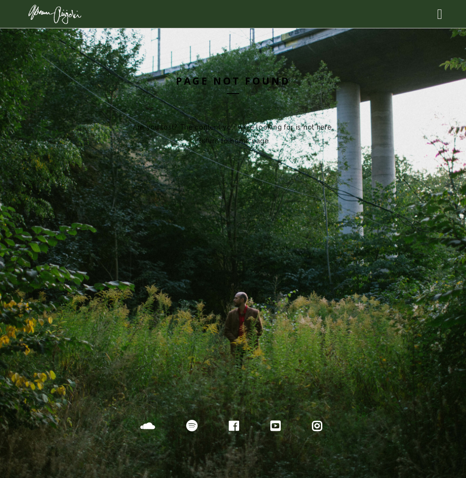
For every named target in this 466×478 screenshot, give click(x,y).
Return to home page (232, 141)
